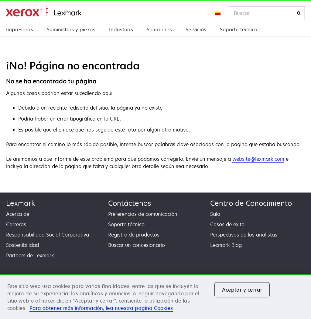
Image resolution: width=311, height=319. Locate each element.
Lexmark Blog (226, 245)
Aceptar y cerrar (242, 289)
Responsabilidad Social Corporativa (47, 234)
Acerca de (17, 214)
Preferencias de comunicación (142, 214)
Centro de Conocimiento (251, 203)
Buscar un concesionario (136, 245)
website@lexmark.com (258, 159)
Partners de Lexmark (30, 255)
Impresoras (19, 29)
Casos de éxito (227, 224)
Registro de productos (133, 234)
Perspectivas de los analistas (243, 234)
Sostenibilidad (22, 245)
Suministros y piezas (71, 29)
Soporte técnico (238, 29)
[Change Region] (218, 13)
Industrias (121, 29)
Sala (215, 214)
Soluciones (159, 29)
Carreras (16, 224)
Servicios (196, 29)
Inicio (43, 11)
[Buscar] (299, 13)
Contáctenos (129, 203)
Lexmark (20, 203)
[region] (155, 296)
